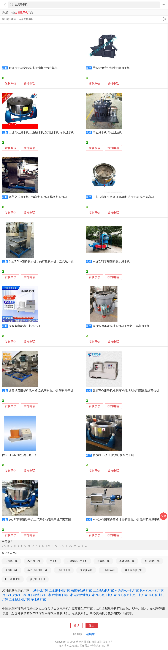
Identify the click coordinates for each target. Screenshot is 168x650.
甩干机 (53, 560)
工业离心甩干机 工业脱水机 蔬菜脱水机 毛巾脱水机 (41, 132)
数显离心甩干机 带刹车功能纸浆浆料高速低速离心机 (126, 390)
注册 (91, 625)
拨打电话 (29, 83)
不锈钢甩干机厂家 (127, 590)
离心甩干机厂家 (106, 595)
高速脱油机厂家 (81, 590)
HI (29, 545)
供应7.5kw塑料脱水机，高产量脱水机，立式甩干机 (41, 261)
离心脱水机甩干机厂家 (133, 595)
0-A (4, 545)
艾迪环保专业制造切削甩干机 (111, 68)
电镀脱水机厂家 (84, 595)
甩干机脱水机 (12, 579)
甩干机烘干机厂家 (39, 595)
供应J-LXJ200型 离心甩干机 (20, 455)
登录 (76, 625)
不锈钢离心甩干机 (77, 560)
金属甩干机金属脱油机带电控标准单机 (33, 68)
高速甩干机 (103, 560)
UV (70, 545)
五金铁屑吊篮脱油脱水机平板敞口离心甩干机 (121, 326)
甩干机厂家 (40, 590)
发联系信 (10, 83)
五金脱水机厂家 (19, 599)
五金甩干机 (11, 560)
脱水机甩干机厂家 (151, 590)
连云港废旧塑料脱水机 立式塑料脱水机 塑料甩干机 (41, 390)
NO (48, 545)
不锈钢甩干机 (127, 560)
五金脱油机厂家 (103, 590)
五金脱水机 (108, 570)
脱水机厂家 (38, 599)
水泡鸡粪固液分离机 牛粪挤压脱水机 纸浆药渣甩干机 (126, 519)
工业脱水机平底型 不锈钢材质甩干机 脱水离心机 (123, 197)
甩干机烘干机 (152, 560)
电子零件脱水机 (134, 570)
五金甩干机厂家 (59, 590)
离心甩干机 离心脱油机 (107, 132)
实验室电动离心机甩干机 (24, 326)
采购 (163, 516)
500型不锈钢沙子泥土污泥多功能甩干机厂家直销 (40, 519)
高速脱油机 (11, 570)
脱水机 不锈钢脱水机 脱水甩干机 (113, 455)
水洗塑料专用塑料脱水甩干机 (111, 261)
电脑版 (90, 634)
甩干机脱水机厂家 (14, 595)
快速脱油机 (86, 570)
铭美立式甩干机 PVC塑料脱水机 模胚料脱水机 (38, 197)
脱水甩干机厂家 (62, 595)
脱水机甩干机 (37, 579)
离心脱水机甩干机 (37, 570)
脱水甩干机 (63, 570)
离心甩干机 (33, 560)
